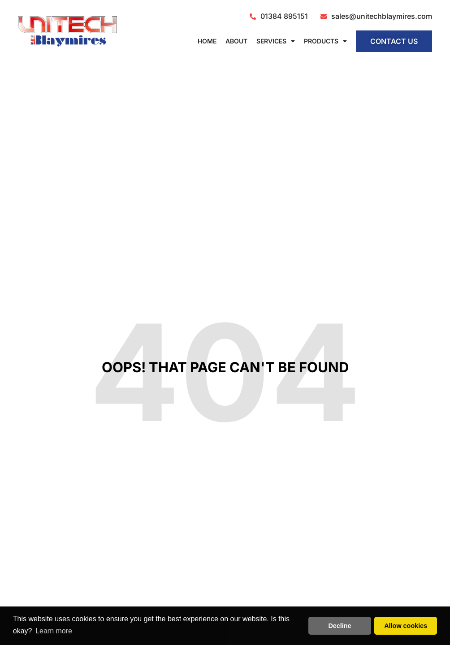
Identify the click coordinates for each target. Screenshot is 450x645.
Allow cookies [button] (405, 625)
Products (325, 41)
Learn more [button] (53, 631)
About (236, 41)
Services (275, 41)
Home (207, 41)
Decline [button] (339, 625)
